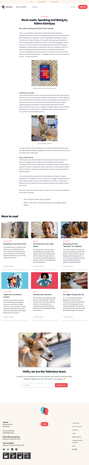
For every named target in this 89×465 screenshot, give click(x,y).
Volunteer (75, 430)
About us (36, 241)
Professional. (55, 2)
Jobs (73, 433)
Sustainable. (42, 2)
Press (74, 446)
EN (76, 449)
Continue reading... (8, 266)
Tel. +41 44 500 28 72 (9, 431)
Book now (83, 7)
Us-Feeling (66, 241)
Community (75, 423)
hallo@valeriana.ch (8, 433)
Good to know (7, 241)
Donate (73, 7)
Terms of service (77, 426)
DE (73, 449)
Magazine (35, 7)
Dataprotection (76, 437)
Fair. (32, 2)
